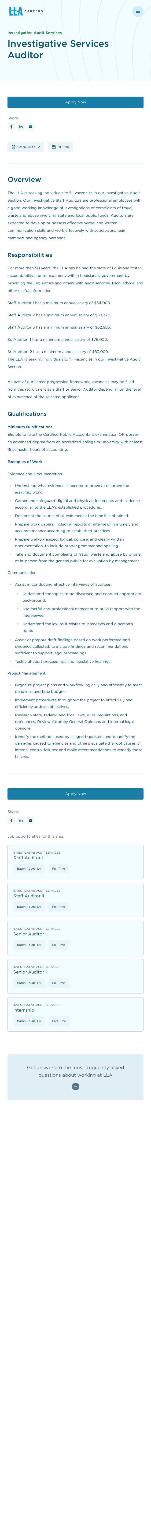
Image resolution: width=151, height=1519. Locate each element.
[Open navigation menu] (138, 11)
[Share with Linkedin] (21, 127)
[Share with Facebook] (11, 127)
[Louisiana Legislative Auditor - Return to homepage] (42, 11)
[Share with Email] (30, 127)
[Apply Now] (75, 102)
